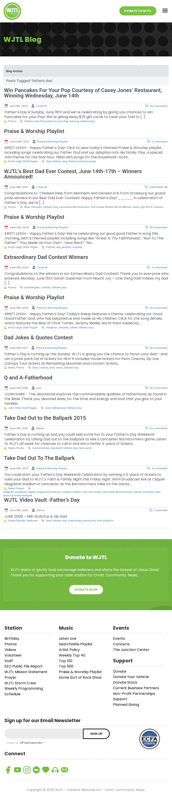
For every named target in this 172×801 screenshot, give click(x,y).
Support (120, 699)
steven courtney (143, 492)
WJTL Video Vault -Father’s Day (42, 500)
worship (77, 247)
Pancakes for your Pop (54, 121)
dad (49, 161)
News (11, 367)
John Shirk (14, 408)
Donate (119, 671)
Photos (10, 644)
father (73, 327)
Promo (12, 121)
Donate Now (86, 589)
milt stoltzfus (105, 520)
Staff (8, 660)
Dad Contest (40, 367)
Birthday (11, 638)
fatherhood (59, 408)
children (63, 327)
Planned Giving (126, 704)
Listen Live (67, 638)
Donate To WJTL (137, 11)
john (39, 388)
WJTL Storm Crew (20, 683)
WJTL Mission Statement (25, 671)
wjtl (143, 207)
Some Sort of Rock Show (80, 677)
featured (32, 520)
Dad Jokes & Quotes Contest (38, 337)
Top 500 (66, 666)
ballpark (8, 492)
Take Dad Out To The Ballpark (39, 458)
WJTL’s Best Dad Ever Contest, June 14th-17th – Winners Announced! (73, 174)
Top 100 (65, 660)
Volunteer (13, 655)
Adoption (51, 327)
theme (73, 161)
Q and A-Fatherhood (28, 378)
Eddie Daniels (17, 520)
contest (46, 287)
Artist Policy (69, 649)
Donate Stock (125, 682)
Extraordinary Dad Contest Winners (46, 257)
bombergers (32, 287)
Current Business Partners (136, 688)
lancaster (85, 448)
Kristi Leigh (15, 161)
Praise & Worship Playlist (34, 131)
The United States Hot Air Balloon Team (115, 207)
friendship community (82, 520)
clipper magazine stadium (44, 492)
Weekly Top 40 (72, 655)
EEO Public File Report (23, 666)
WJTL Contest (154, 207)
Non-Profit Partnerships (134, 693)
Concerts (121, 644)
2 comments (160, 141)
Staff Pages (30, 161)
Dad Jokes (56, 367)
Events (119, 638)
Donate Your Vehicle (131, 676)
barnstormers (41, 448)
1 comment (161, 510)
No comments (159, 106)
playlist (66, 247)
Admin (40, 428)
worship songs (87, 161)
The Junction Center (131, 649)
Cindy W (41, 106)
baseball (56, 448)
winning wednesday (82, 121)
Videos (10, 649)
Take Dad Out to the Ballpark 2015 (45, 418)
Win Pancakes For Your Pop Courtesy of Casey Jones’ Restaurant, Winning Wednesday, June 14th (83, 93)
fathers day (31, 121)
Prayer (10, 677)
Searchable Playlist (75, 644)
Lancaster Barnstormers (74, 207)
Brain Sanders (33, 207)
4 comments (160, 267)
